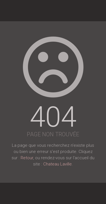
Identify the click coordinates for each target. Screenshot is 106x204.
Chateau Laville (57, 164)
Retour (27, 157)
